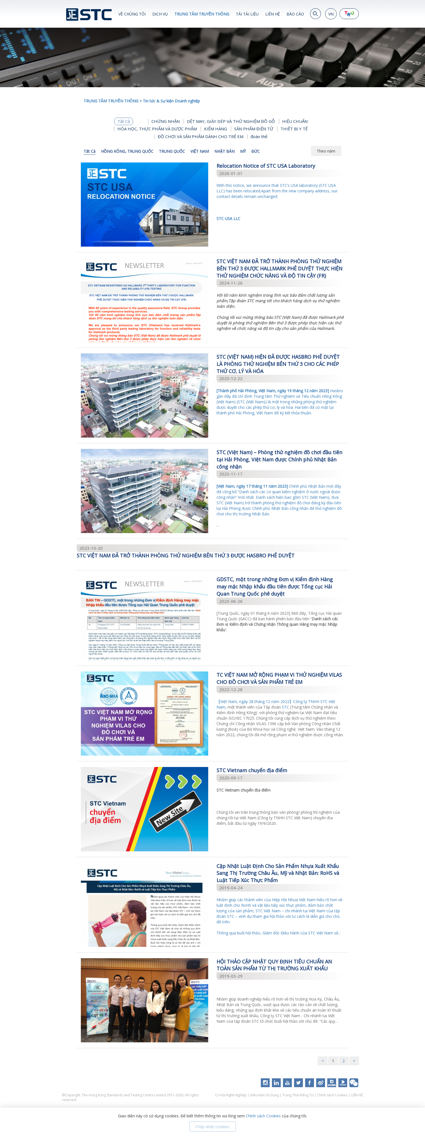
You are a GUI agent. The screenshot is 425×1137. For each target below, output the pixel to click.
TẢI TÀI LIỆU (247, 14)
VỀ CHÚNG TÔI (132, 14)
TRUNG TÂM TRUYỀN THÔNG (201, 14)
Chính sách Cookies (332, 1095)
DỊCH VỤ (160, 14)
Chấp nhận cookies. (212, 1126)
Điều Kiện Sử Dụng (264, 1095)
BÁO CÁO (295, 14)
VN (331, 14)
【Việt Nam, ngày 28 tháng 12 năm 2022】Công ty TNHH (268, 701)
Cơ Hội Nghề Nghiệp (231, 1095)
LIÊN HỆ (272, 14)
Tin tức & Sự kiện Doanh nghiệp (171, 101)
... (280, 506)
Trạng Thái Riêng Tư (297, 1095)
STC (285, 707)
